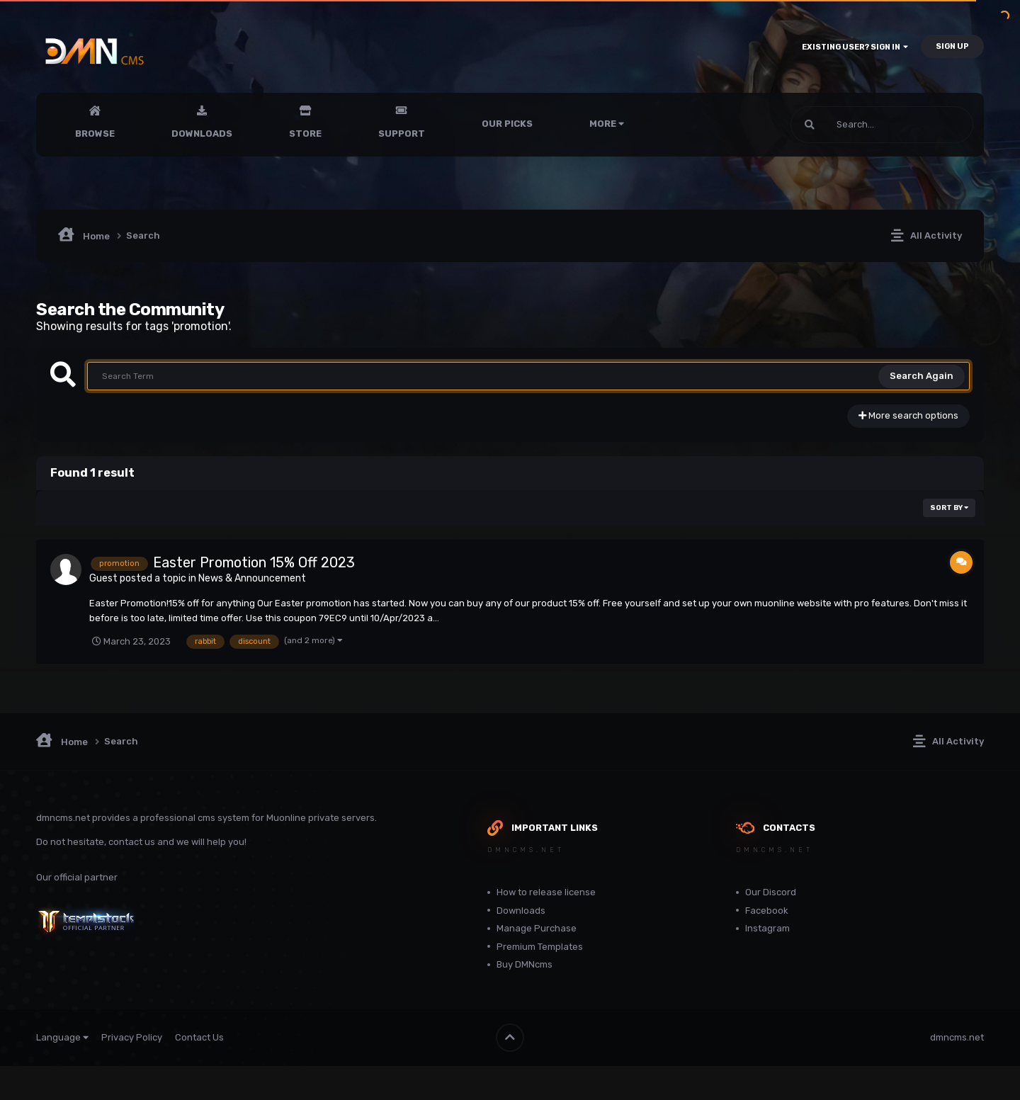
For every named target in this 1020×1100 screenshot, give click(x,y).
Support (401, 133)
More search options (908, 415)
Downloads (201, 133)
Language (62, 1037)
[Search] (843, 124)
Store (305, 133)
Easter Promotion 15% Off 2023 (254, 562)
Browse (95, 133)
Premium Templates (540, 946)
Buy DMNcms (524, 964)
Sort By (949, 508)
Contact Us (199, 1037)
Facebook (766, 910)
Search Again (921, 375)
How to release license (546, 892)
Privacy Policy (131, 1037)
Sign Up (952, 46)
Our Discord (770, 892)
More (606, 123)
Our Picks (507, 123)
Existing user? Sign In (855, 47)
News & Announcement (252, 578)
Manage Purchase (537, 928)
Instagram (767, 928)
